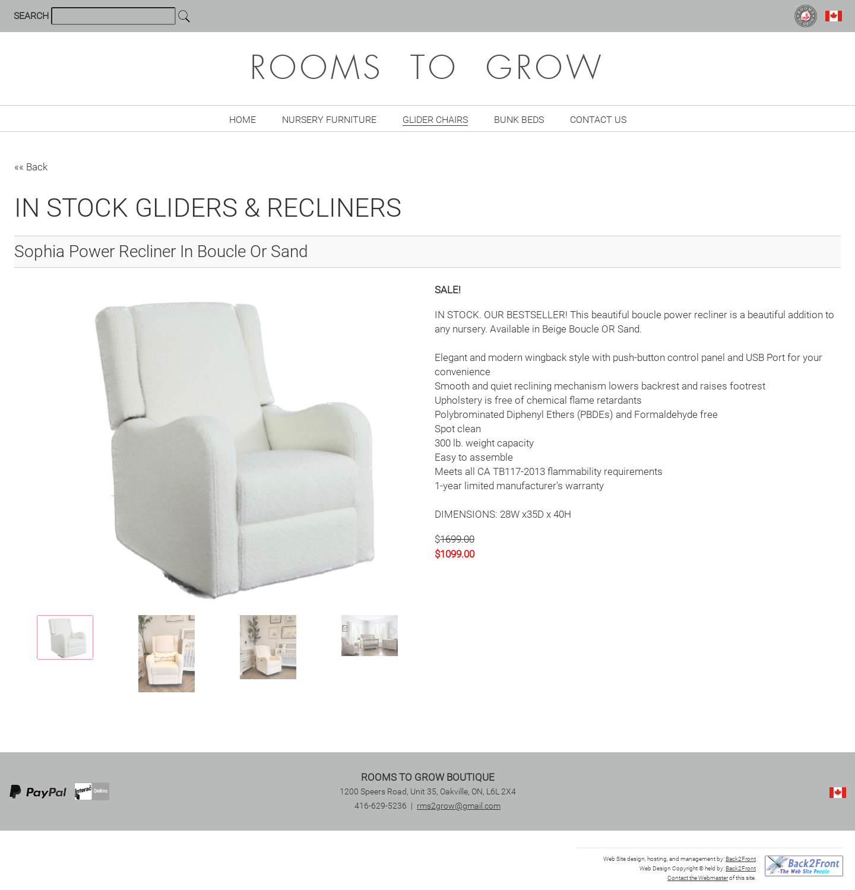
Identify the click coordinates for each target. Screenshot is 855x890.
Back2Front (741, 859)
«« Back (31, 167)
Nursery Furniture (329, 119)
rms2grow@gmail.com (459, 805)
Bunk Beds (519, 119)
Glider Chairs (435, 119)
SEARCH (32, 15)
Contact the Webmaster (697, 878)
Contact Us (598, 119)
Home (242, 119)
